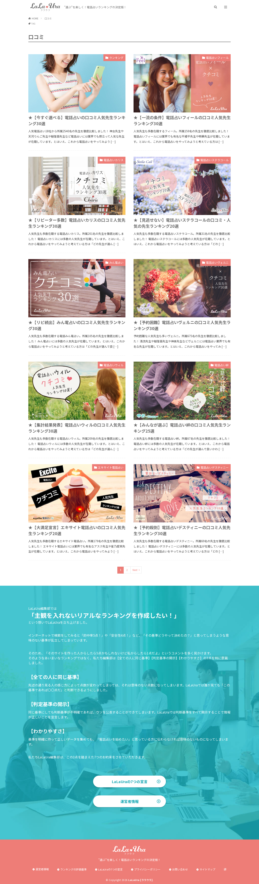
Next (135, 570)
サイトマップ (207, 869)
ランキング (116, 58)
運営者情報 (129, 801)
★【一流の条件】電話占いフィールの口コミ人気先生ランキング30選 (182, 120)
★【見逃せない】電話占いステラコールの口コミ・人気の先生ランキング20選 (182, 223)
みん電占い (116, 262)
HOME (35, 18)
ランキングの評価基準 (73, 869)
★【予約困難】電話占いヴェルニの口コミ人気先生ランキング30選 (182, 325)
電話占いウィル (113, 365)
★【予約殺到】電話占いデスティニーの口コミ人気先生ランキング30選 (182, 530)
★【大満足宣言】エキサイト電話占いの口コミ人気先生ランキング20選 (76, 530)
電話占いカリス (113, 160)
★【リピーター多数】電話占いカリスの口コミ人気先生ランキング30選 (76, 223)
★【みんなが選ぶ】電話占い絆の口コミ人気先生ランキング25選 (182, 428)
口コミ (48, 18)
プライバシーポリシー (147, 869)
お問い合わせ (180, 869)
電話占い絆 (221, 365)
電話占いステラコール (214, 160)
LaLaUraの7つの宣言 (130, 781)
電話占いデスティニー (215, 467)
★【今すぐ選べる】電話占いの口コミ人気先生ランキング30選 (76, 120)
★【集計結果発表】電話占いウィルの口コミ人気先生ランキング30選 (76, 428)
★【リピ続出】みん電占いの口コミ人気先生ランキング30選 (76, 325)
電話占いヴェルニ (217, 262)
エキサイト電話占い (110, 467)
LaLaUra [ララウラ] (140, 880)
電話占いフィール (217, 58)
